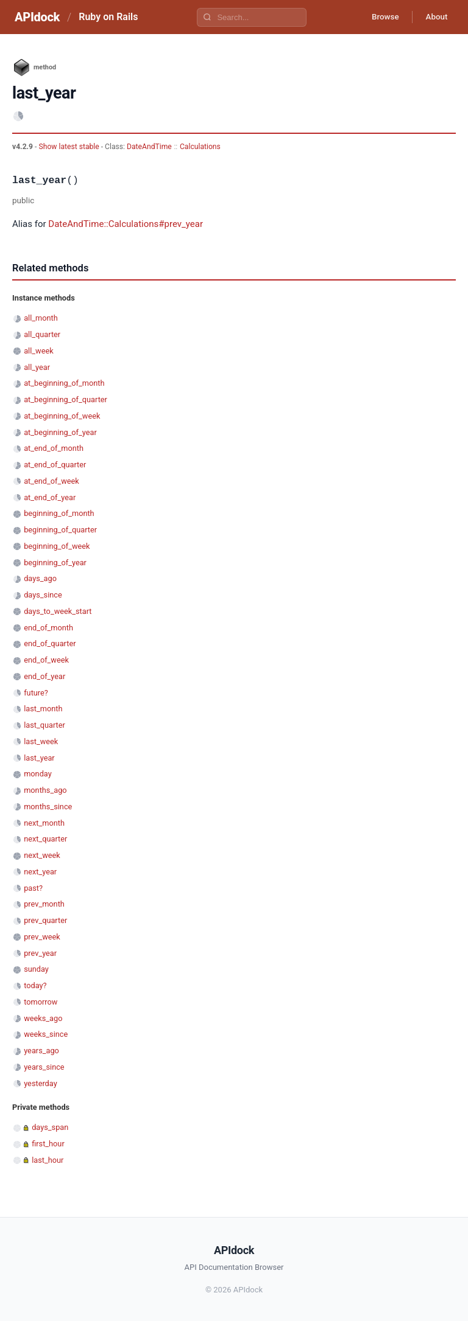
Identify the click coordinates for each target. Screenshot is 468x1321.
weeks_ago (43, 1018)
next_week (42, 855)
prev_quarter (45, 920)
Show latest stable (69, 146)
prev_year (40, 953)
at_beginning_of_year (60, 432)
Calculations (200, 146)
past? (33, 888)
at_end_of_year (50, 497)
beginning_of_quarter (60, 529)
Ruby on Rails (108, 17)
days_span (50, 1127)
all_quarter (42, 334)
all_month (41, 317)
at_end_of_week (51, 481)
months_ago (45, 790)
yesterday (40, 1083)
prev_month (44, 903)
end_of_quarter (50, 643)
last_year (39, 757)
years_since (44, 1067)
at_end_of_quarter (55, 464)
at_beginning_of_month (64, 383)
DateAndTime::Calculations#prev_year (125, 223)
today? (35, 985)
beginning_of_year (55, 562)
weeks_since (46, 1034)
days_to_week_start (57, 611)
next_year (40, 871)
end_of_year (44, 676)
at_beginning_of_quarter (65, 399)
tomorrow (40, 1001)
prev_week (42, 936)
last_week (41, 741)
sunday (36, 969)
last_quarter (44, 725)
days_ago (40, 578)
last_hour (47, 1160)
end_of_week (46, 659)
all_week (38, 350)
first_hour (48, 1143)
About (434, 17)
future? (36, 692)
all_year (37, 367)
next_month (44, 823)
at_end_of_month (53, 448)
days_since (43, 594)
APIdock (37, 17)
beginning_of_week (57, 546)
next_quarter (45, 838)
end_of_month (48, 627)
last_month (43, 708)
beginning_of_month (59, 513)
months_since (48, 806)
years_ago (41, 1050)
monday (38, 773)
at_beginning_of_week (62, 415)
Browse (379, 17)
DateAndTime (149, 146)
